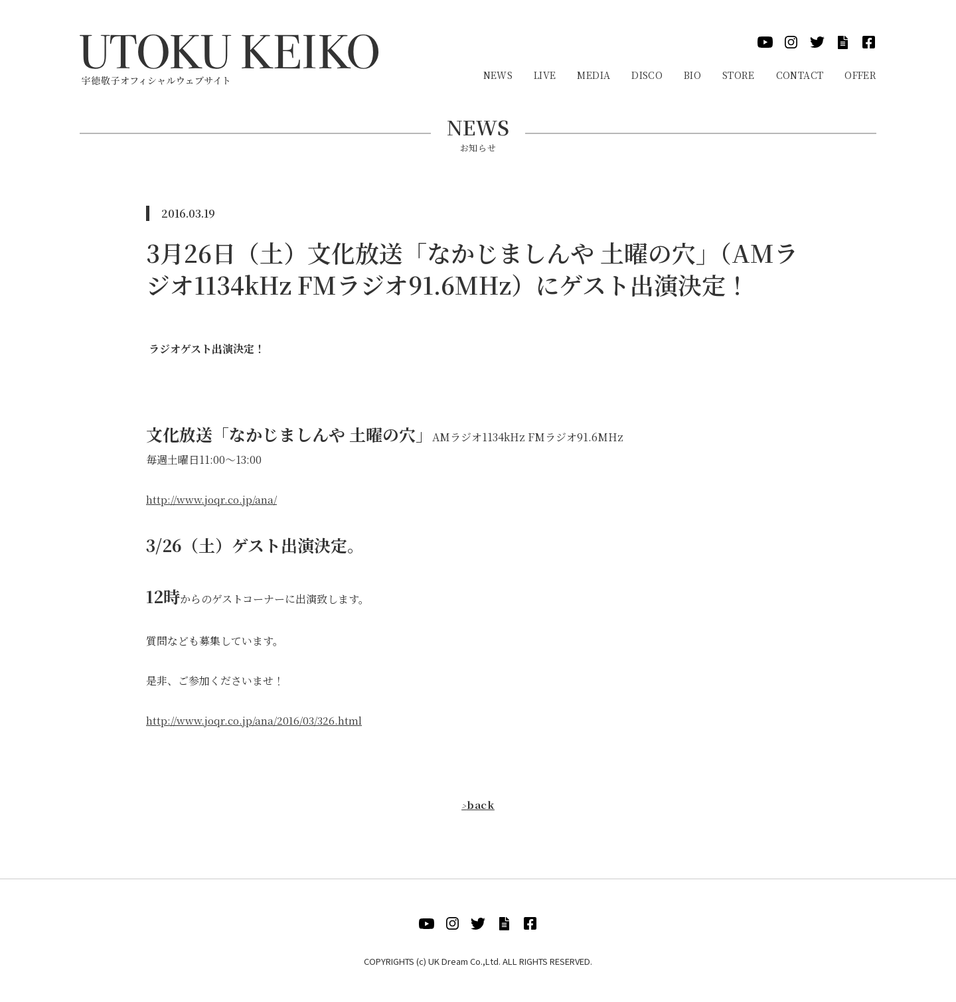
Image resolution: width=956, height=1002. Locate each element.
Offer (860, 75)
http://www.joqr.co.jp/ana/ (213, 499)
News (498, 75)
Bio (692, 75)
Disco (647, 75)
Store (738, 75)
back (477, 804)
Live (545, 75)
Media (593, 75)
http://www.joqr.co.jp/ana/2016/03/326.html (257, 720)
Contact (799, 75)
